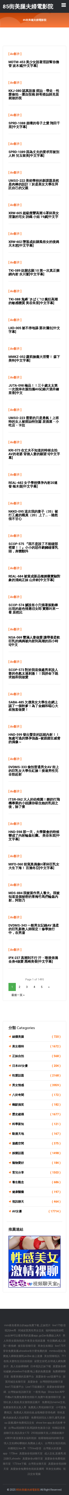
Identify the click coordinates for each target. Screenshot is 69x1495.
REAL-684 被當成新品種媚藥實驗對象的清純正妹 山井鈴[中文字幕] (34, 578)
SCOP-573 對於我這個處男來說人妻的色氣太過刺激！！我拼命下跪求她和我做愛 (33, 673)
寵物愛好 (36, 1162)
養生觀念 (36, 1182)
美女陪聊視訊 (52, 1356)
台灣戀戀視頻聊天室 (51, 1381)
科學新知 (36, 1124)
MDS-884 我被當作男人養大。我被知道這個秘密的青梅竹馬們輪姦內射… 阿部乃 (34, 896)
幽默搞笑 (36, 1104)
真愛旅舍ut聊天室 (32, 1458)
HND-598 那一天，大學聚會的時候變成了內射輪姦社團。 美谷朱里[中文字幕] (34, 835)
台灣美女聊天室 (37, 1463)
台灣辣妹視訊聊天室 (19, 1391)
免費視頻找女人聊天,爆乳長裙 (48, 1417)
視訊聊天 (36, 1201)
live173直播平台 (14, 1386)
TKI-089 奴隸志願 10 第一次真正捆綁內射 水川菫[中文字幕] (33, 272)
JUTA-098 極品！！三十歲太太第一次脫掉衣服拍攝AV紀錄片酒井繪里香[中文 (33, 389)
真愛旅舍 (33, 1381)
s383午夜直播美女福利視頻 (20, 1438)
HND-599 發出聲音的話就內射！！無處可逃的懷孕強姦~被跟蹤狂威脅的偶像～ (34, 738)
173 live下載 (19, 1463)
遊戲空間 (36, 1143)
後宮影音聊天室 (27, 1345)
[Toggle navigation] (63, 5)
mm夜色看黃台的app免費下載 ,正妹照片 (27, 1325)
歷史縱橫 (36, 1114)
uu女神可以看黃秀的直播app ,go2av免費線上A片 (33, 1335)
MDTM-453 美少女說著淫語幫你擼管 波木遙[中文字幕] (33, 64)
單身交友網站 (53, 1468)
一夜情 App (39, 1391)
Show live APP (56, 1391)
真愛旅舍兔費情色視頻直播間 (27, 1468)
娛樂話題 (36, 1153)
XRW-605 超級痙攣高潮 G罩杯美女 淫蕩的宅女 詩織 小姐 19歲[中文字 (33, 215)
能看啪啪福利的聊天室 (51, 1438)
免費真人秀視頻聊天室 (41, 1407)
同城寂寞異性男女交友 (31, 1330)
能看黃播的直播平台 (22, 1376)
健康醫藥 (36, 1192)
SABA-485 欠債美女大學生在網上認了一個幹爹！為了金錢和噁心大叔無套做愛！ (33, 705)
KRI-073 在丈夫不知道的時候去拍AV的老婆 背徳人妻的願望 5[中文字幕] (34, 454)
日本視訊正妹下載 (40, 1366)
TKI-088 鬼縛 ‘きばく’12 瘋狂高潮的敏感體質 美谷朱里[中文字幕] (33, 301)
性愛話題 (36, 1075)
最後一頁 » (17, 995)
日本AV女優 (36, 1065)
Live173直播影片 (35, 1386)
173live (13, 1453)
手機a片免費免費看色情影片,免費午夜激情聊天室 (33, 1397)
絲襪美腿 (36, 1036)
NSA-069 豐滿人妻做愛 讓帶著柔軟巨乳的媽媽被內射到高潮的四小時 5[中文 (34, 641)
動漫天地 (36, 1133)
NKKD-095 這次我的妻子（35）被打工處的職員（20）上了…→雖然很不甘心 (33, 515)
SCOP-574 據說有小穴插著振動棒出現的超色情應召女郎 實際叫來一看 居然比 (33, 608)
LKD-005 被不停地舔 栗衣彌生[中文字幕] (34, 330)
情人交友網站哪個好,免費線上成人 (23, 1443)
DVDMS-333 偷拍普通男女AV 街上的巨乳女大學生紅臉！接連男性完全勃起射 (33, 770)
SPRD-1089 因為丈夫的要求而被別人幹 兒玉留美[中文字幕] (33, 153)
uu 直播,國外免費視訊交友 (19, 1422)
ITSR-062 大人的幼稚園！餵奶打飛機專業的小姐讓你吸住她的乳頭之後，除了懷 (34, 803)
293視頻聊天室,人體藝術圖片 (47, 1432)
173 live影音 (34, 1448)
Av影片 (15, 54)
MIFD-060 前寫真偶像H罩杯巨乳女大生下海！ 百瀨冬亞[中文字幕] (33, 866)
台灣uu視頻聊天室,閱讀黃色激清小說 (29, 1427)
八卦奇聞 (36, 1095)
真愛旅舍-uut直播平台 (48, 1376)
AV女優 (36, 1211)
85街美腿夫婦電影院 (28, 1489)
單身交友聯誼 (45, 1345)
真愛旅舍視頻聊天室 (31, 1453)
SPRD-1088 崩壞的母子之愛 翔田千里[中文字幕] (34, 125)
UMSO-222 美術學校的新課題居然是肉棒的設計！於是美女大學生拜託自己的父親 (33, 184)
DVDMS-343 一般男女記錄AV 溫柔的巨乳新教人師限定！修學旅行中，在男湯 (33, 929)
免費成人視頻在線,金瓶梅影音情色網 (34, 1412)
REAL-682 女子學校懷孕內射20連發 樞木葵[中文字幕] (32, 484)
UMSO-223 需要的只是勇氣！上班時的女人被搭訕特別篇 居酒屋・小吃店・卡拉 (33, 421)
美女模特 (36, 1046)
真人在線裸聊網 (19, 1366)
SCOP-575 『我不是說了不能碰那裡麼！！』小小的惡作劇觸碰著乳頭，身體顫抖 (33, 547)
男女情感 (36, 1085)
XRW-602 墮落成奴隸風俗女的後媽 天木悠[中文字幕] (33, 243)
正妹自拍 (36, 1056)
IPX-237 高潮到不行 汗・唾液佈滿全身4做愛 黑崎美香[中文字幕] (33, 959)
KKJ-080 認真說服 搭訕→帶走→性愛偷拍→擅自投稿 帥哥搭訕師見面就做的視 (33, 94)
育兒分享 (36, 1172)
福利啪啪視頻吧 (55, 1330)
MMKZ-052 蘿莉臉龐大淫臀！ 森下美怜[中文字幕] (34, 358)
